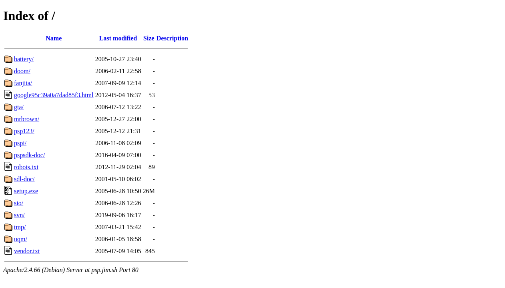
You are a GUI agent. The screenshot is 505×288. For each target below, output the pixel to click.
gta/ (19, 107)
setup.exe (26, 191)
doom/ (22, 71)
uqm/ (20, 239)
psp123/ (24, 131)
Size (148, 38)
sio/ (18, 203)
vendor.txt (27, 251)
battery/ (24, 59)
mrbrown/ (26, 119)
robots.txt (26, 167)
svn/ (19, 215)
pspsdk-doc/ (29, 155)
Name (54, 38)
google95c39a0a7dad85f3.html (54, 95)
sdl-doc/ (24, 179)
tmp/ (20, 227)
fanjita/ (23, 83)
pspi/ (20, 143)
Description (172, 38)
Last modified (118, 38)
